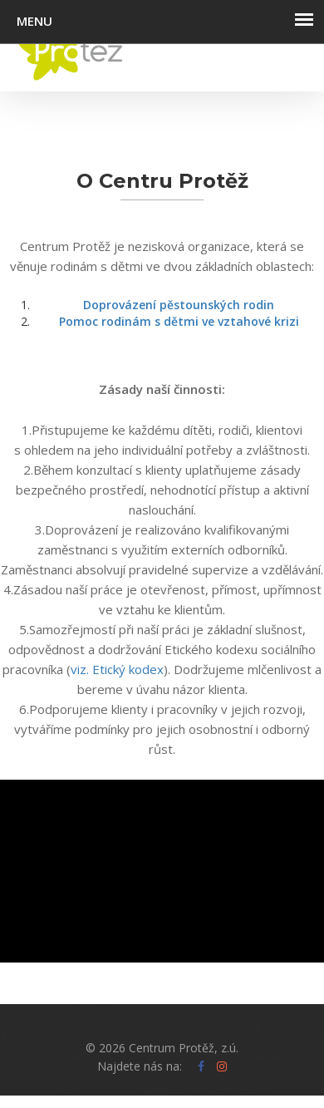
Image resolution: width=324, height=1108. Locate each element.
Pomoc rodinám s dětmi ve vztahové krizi (179, 321)
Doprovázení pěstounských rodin (178, 305)
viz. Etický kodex (117, 669)
